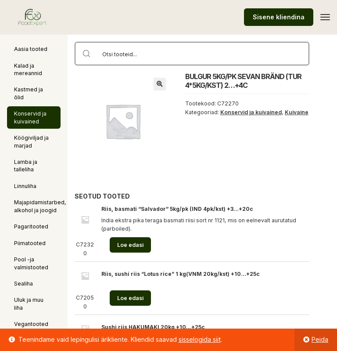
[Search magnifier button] (86, 54)
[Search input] (203, 53)
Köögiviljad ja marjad (31, 141)
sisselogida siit (200, 339)
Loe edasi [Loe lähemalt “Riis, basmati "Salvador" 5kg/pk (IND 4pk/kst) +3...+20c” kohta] (130, 245)
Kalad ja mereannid (28, 69)
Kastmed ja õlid (28, 93)
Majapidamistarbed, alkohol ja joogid (40, 206)
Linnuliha (25, 186)
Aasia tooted (30, 49)
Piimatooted (30, 243)
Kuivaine (296, 112)
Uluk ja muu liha (28, 304)
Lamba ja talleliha (25, 166)
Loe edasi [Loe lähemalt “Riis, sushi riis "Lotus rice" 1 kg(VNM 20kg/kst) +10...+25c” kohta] (130, 298)
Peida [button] (320, 339)
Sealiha (23, 283)
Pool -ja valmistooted (31, 263)
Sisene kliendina (279, 17)
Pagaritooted (31, 226)
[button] (160, 84)
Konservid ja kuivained (30, 117)
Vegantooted (31, 324)
